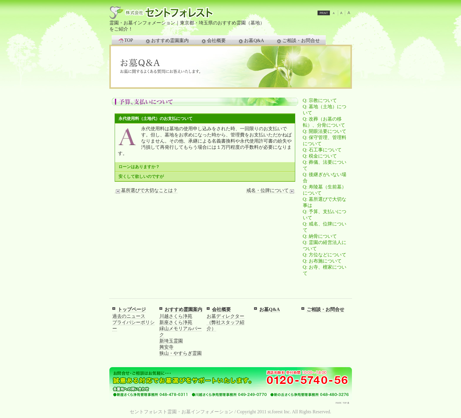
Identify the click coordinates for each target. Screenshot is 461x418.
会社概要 (213, 41)
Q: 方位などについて (324, 254)
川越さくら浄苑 (175, 316)
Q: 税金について (320, 155)
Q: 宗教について (320, 100)
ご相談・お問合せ (298, 41)
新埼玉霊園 (171, 340)
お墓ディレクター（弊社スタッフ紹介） (225, 322)
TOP (125, 40)
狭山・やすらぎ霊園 (180, 353)
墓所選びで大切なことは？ (146, 190)
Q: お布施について (322, 260)
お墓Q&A (251, 41)
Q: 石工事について (322, 149)
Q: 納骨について (320, 236)
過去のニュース (128, 316)
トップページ (132, 309)
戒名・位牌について (270, 190)
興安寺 (166, 347)
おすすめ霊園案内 (167, 41)
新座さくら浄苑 (175, 322)
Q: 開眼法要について (324, 131)
